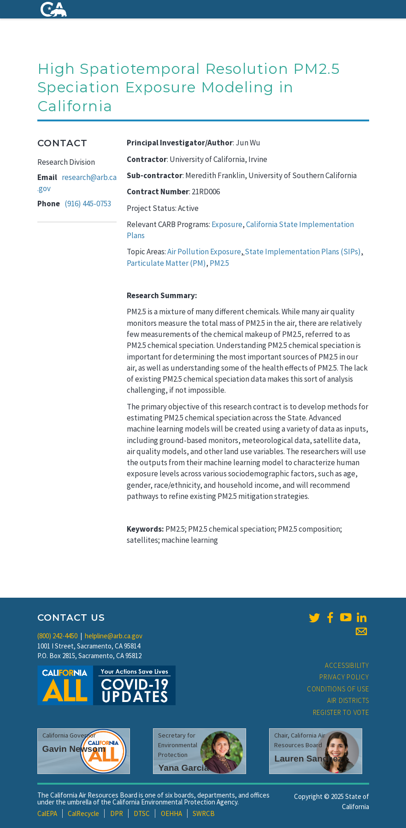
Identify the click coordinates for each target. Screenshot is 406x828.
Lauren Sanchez (308, 758)
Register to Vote (341, 712)
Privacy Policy (344, 676)
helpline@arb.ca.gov (113, 635)
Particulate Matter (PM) (166, 263)
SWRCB (204, 813)
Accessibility (347, 665)
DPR (116, 813)
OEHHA (171, 813)
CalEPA (47, 813)
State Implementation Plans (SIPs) (303, 251)
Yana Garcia (183, 768)
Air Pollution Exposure (204, 251)
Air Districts (348, 700)
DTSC (142, 813)
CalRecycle (83, 813)
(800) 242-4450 (57, 635)
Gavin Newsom (74, 749)
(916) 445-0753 (88, 203)
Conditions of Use (338, 688)
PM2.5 (219, 263)
